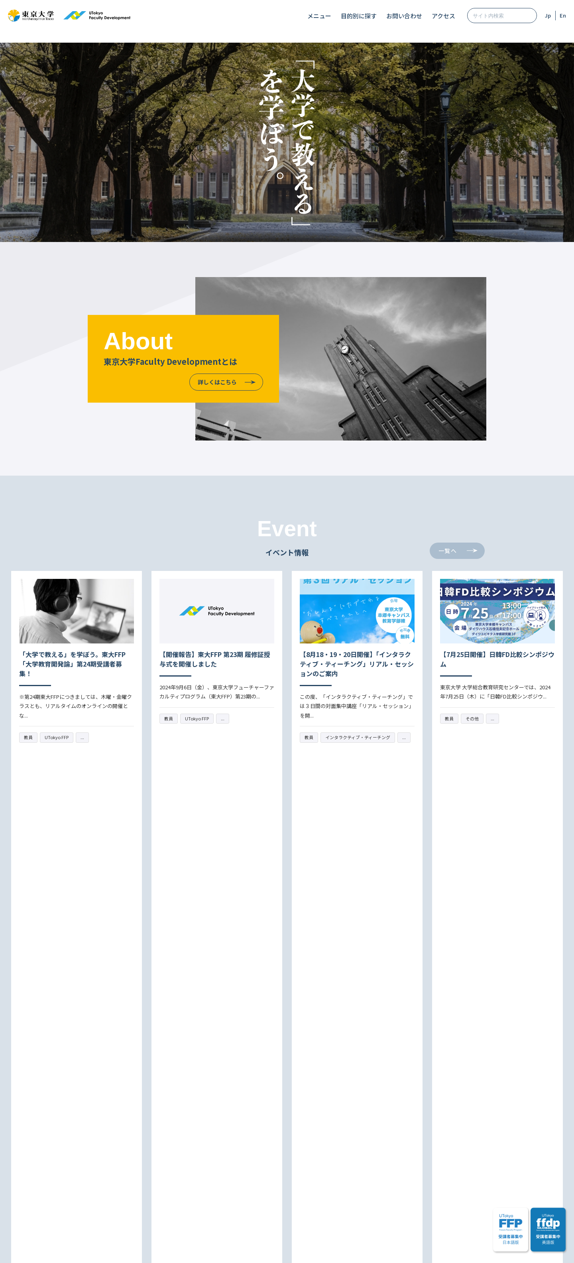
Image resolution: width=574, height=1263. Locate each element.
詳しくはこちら (217, 382)
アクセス (443, 16)
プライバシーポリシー (305, 1248)
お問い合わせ (404, 16)
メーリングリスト (333, 1177)
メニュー (319, 16)
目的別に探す (359, 16)
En (563, 15)
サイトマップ (213, 1248)
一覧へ (447, 551)
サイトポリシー (254, 1248)
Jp (548, 15)
